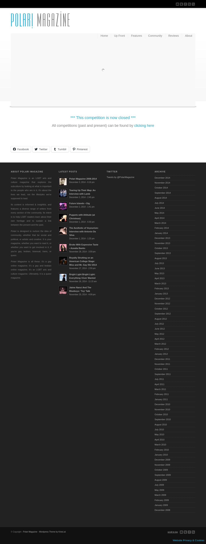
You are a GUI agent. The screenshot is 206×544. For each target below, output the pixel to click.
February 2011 (162, 394)
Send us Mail (177, 4)
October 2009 (161, 470)
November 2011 (162, 364)
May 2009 (159, 490)
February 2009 (162, 500)
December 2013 (162, 238)
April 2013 (160, 278)
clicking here (144, 126)
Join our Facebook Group (185, 4)
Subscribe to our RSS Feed (189, 4)
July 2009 (159, 485)
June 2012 (160, 329)
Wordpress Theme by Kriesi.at (52, 532)
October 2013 (161, 248)
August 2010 (161, 424)
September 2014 (163, 193)
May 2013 (159, 273)
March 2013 (160, 283)
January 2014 (161, 233)
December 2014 (162, 178)
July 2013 (159, 263)
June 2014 (160, 208)
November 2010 (162, 409)
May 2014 (159, 213)
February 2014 (162, 228)
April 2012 (160, 339)
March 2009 (160, 495)
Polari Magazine (30, 532)
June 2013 (160, 268)
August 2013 (161, 258)
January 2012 (161, 354)
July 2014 (159, 203)
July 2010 (159, 429)
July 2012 (159, 324)
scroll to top (173, 532)
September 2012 (163, 313)
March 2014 (160, 223)
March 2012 (160, 344)
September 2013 (163, 253)
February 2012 (162, 349)
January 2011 (161, 399)
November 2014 (162, 183)
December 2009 (162, 459)
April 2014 (160, 218)
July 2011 (159, 379)
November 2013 (162, 243)
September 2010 (163, 419)
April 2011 (160, 384)
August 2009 (161, 480)
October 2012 (161, 309)
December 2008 (162, 510)
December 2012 (162, 298)
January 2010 (161, 455)
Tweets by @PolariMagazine (120, 177)
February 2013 (162, 288)
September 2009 (163, 475)
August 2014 (161, 198)
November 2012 (162, 303)
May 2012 (159, 334)
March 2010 (160, 444)
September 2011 (163, 374)
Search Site (193, 4)
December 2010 (162, 404)
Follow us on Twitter (181, 4)
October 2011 (161, 369)
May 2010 (159, 434)
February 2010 (162, 450)
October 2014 (161, 187)
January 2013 (161, 293)
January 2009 (161, 505)
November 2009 (162, 465)
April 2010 (160, 439)
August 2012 (161, 319)
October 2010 (161, 414)
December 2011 (162, 359)
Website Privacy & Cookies (188, 540)
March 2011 (160, 389)
